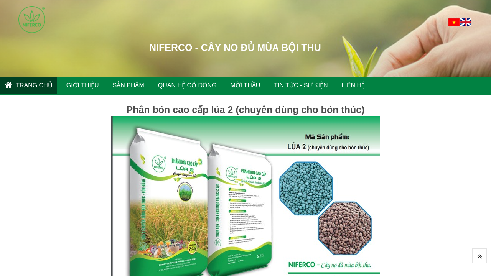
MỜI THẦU (245, 85)
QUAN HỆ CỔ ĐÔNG (187, 85)
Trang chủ (29, 85)
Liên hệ (353, 85)
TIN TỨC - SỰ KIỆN (301, 85)
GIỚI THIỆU (82, 85)
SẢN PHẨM (128, 85)
